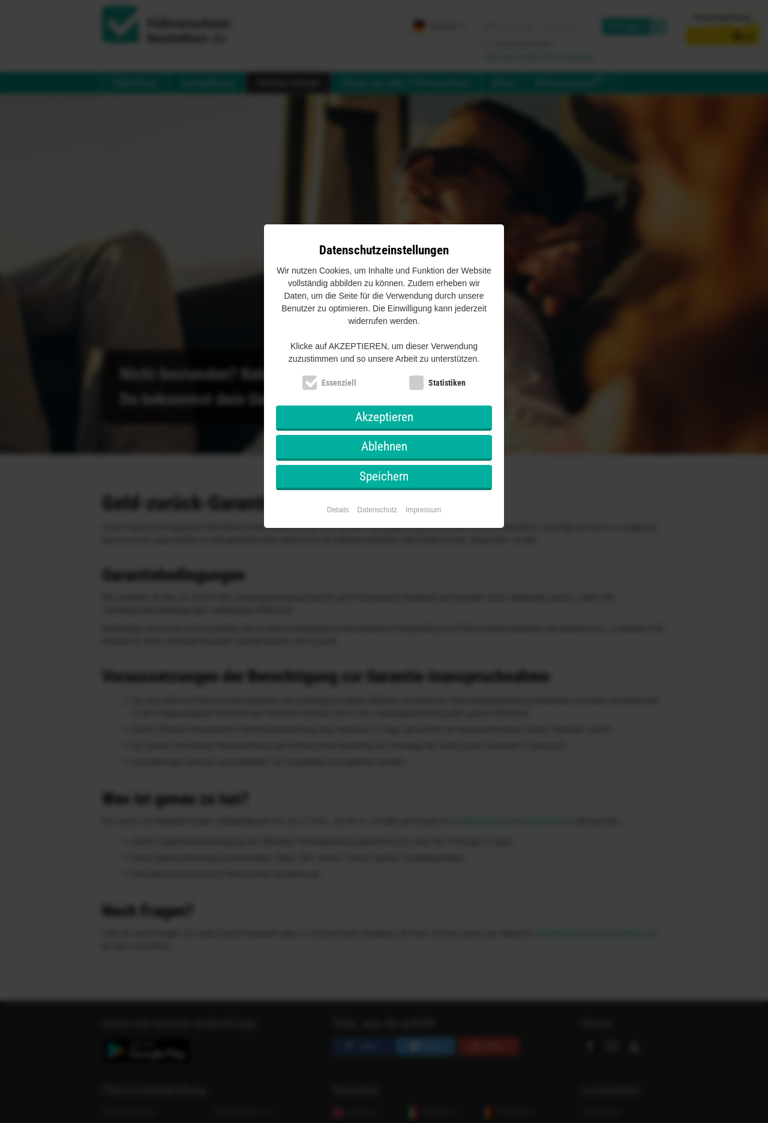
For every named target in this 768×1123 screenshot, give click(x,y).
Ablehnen (384, 446)
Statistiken (447, 383)
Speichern (384, 476)
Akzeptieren (384, 417)
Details (338, 510)
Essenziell (339, 383)
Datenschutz (377, 510)
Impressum (423, 510)
